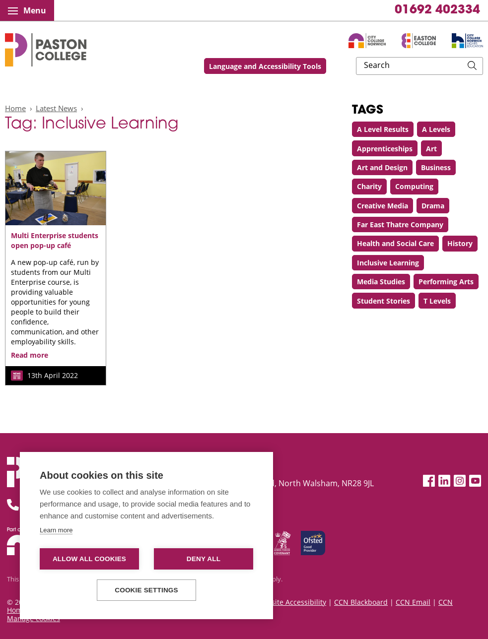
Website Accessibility (291, 602)
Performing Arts (446, 281)
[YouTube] (475, 481)
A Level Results (383, 129)
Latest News (56, 108)
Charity (369, 186)
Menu (27, 10)
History (460, 243)
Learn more (56, 530)
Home (15, 108)
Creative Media (382, 205)
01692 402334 (437, 10)
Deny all (203, 559)
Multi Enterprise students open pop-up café (54, 240)
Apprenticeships (385, 148)
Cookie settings (146, 590)
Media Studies (381, 281)
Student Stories (383, 301)
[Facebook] (429, 481)
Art (431, 148)
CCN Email (413, 602)
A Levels (436, 129)
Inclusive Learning (388, 262)
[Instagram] (460, 481)
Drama (432, 205)
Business (436, 167)
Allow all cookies (89, 559)
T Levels (437, 301)
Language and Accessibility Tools (331, 66)
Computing (414, 186)
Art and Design (382, 167)
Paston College (45, 49)
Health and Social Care (395, 243)
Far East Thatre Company (400, 224)
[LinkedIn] (444, 481)
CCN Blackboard (361, 602)
